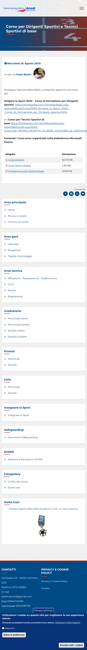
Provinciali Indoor (18, 318)
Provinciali (14, 359)
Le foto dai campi (18, 481)
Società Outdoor (17, 336)
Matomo (10, 629)
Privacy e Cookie (17, 216)
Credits (45, 588)
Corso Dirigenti (16, 160)
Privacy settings (43, 611)
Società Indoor (16, 330)
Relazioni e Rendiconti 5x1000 (25, 459)
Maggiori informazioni (67, 623)
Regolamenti (15, 296)
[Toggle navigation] (82, 8)
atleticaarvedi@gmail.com (16, 596)
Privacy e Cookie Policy (54, 581)
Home (11, 209)
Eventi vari (14, 487)
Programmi (14, 250)
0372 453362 (19, 587)
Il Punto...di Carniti (18, 222)
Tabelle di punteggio (20, 256)
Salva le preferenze (14, 635)
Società (12, 364)
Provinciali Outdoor (19, 324)
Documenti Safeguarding (23, 437)
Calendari (13, 244)
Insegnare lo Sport (18, 415)
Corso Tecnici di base (19, 165)
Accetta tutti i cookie (71, 646)
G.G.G (11, 284)
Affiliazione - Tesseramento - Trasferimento (32, 278)
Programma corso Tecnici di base (26, 171)
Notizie (12, 290)
